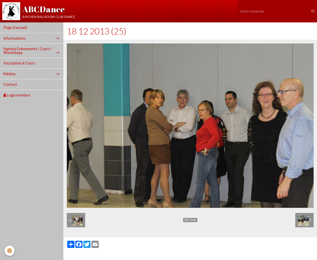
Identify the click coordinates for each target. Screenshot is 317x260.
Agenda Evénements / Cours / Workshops (27, 51)
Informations (14, 38)
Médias (9, 74)
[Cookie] (9, 251)
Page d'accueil (15, 27)
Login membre (16, 95)
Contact (10, 84)
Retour (190, 220)
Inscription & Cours (19, 63)
